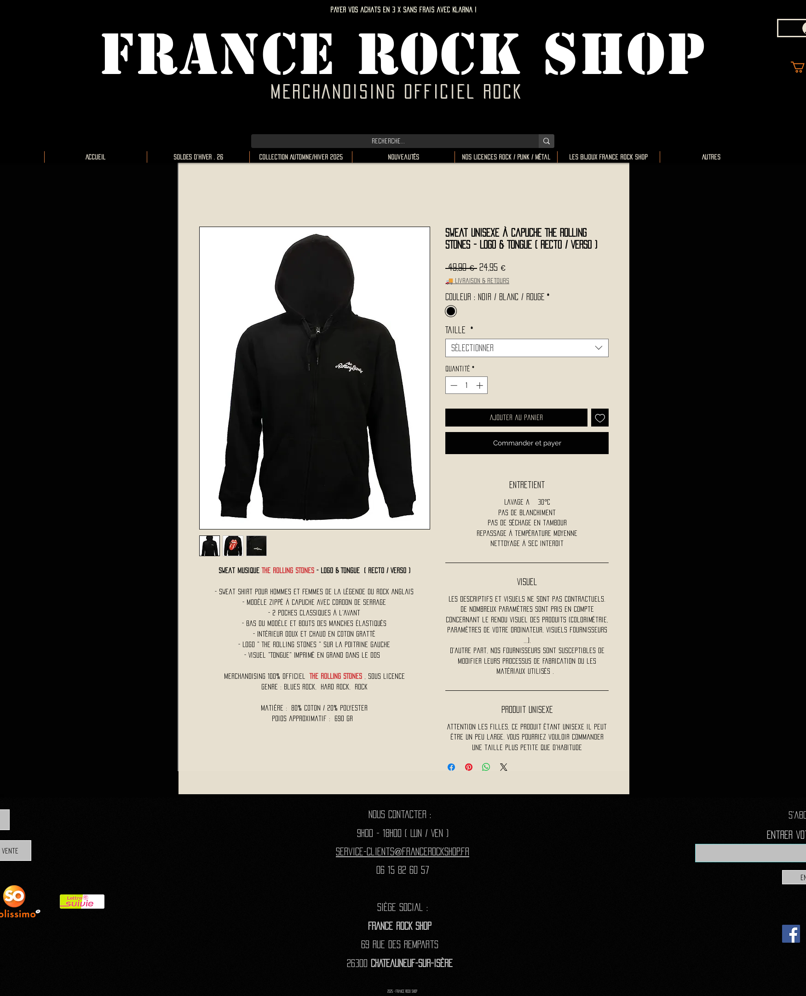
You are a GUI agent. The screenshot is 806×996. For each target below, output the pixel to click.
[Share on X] (503, 767)
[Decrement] (453, 385)
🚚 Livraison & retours (477, 280)
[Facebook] (791, 934)
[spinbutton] (466, 385)
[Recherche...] (388, 141)
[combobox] (527, 348)
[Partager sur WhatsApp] (486, 767)
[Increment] (480, 385)
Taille (459, 330)
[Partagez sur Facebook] (451, 767)
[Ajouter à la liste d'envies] (600, 418)
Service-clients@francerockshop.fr (402, 851)
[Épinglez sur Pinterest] (468, 767)
